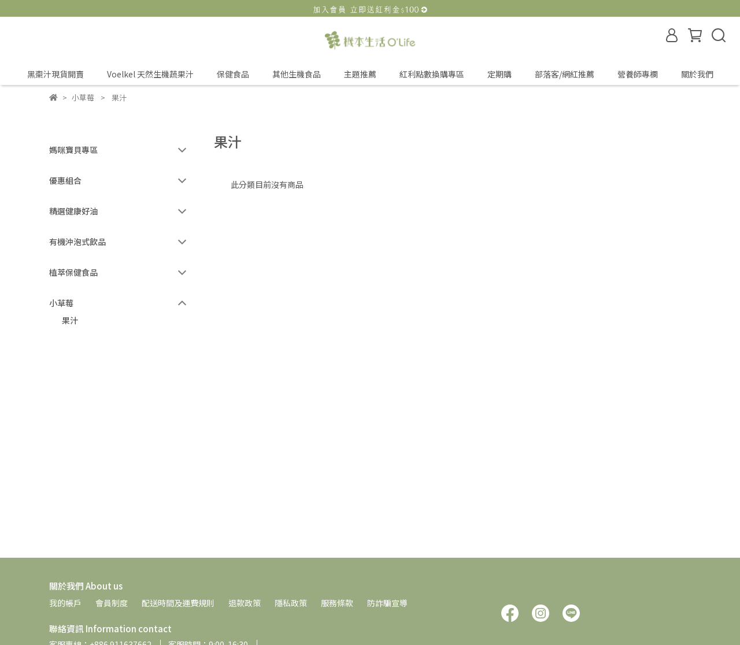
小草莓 (61, 303)
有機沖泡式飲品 (77, 241)
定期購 (499, 74)
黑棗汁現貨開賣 (55, 74)
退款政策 (244, 603)
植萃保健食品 (73, 272)
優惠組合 (65, 180)
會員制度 (111, 603)
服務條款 (337, 603)
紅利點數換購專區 (431, 74)
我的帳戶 (65, 603)
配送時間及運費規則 (178, 603)
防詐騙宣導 (387, 603)
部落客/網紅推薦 (564, 74)
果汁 (70, 320)
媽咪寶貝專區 (73, 149)
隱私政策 (291, 603)
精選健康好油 (73, 211)
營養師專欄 (637, 74)
